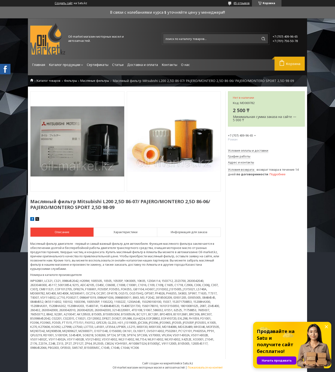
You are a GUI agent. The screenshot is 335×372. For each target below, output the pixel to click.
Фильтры (70, 81)
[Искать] (263, 38)
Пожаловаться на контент (205, 367)
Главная (38, 64)
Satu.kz (188, 363)
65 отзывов (242, 3)
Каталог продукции (64, 64)
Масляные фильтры (94, 81)
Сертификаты (97, 64)
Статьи (118, 64)
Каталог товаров (48, 81)
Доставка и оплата (142, 64)
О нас (185, 64)
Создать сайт (64, 3)
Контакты (169, 64)
